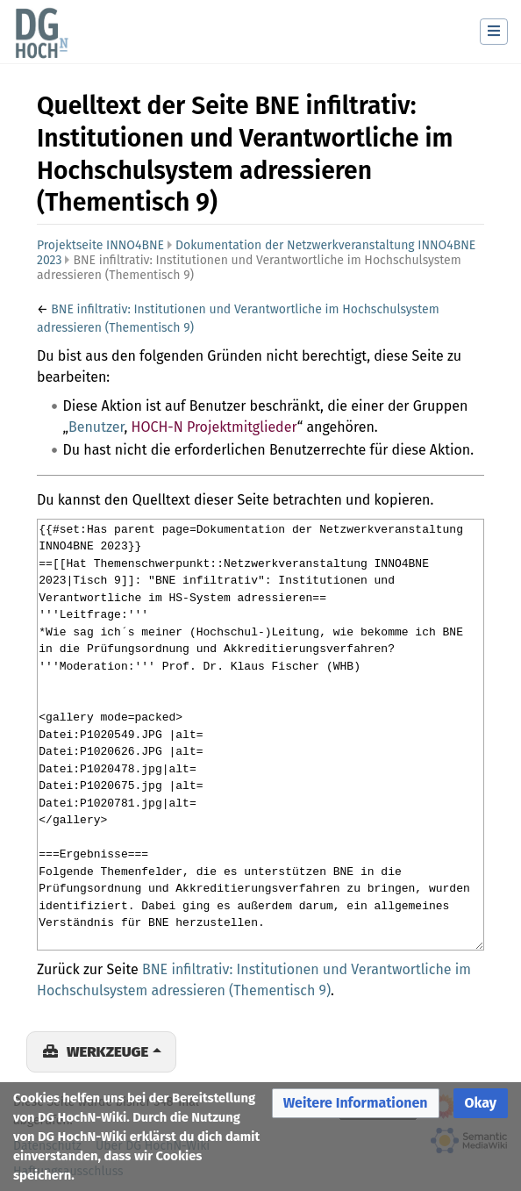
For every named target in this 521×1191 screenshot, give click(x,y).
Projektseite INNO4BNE (100, 245)
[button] (355, 1103)
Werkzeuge (107, 1051)
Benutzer (96, 427)
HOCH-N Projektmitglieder (214, 427)
